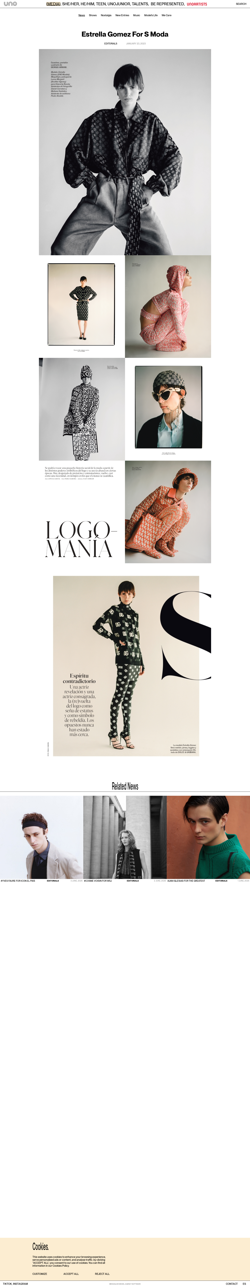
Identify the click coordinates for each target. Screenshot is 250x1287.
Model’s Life (151, 15)
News (81, 15)
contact (232, 1284)
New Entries (122, 15)
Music (136, 15)
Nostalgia (106, 15)
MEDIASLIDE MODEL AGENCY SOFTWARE (125, 1284)
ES (244, 1284)
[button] (39, 1274)
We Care (167, 15)
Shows (93, 15)
